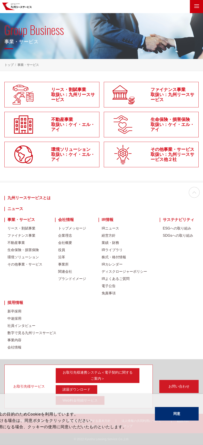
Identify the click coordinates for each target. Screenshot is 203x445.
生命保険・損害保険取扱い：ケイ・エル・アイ (172, 124)
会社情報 (66, 220)
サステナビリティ (178, 220)
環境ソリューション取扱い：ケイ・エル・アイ (73, 154)
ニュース (15, 209)
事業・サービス (21, 220)
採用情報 (15, 303)
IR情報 (107, 220)
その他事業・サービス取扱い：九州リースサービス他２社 (172, 154)
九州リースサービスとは (29, 198)
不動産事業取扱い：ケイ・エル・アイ (73, 124)
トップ (9, 65)
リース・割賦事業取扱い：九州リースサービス (73, 94)
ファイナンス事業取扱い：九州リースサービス (172, 94)
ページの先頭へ (194, 192)
